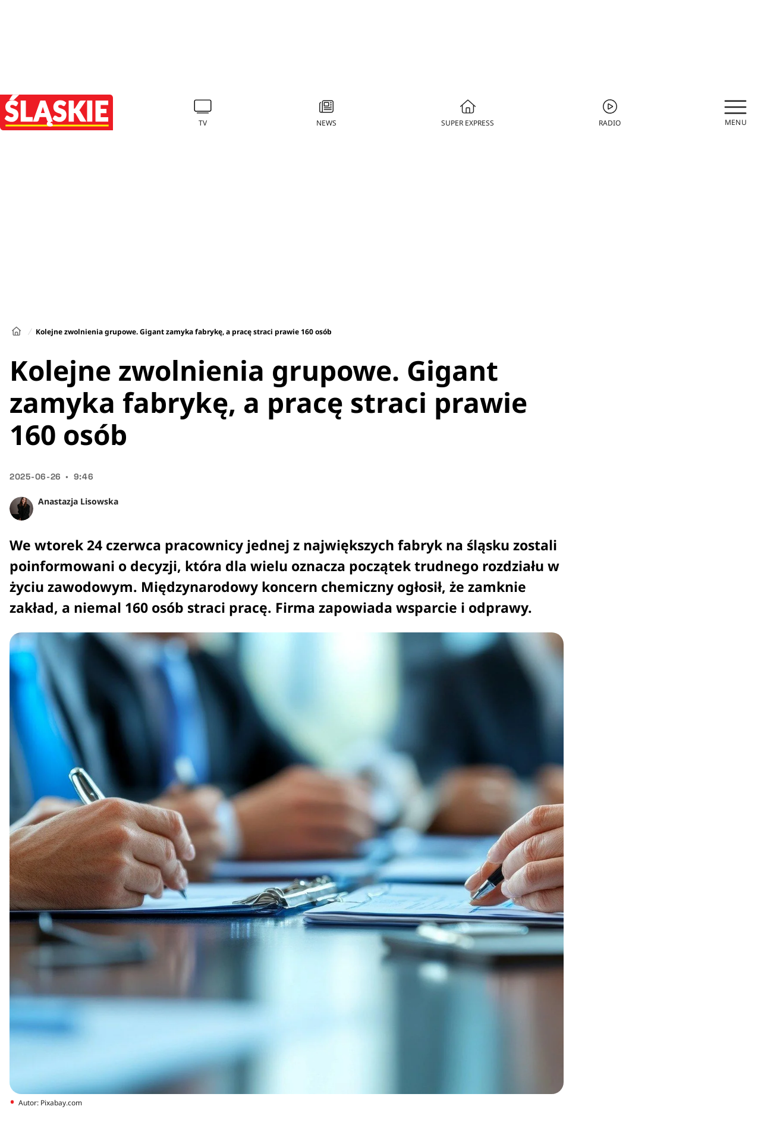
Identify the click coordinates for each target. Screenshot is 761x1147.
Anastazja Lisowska (78, 501)
